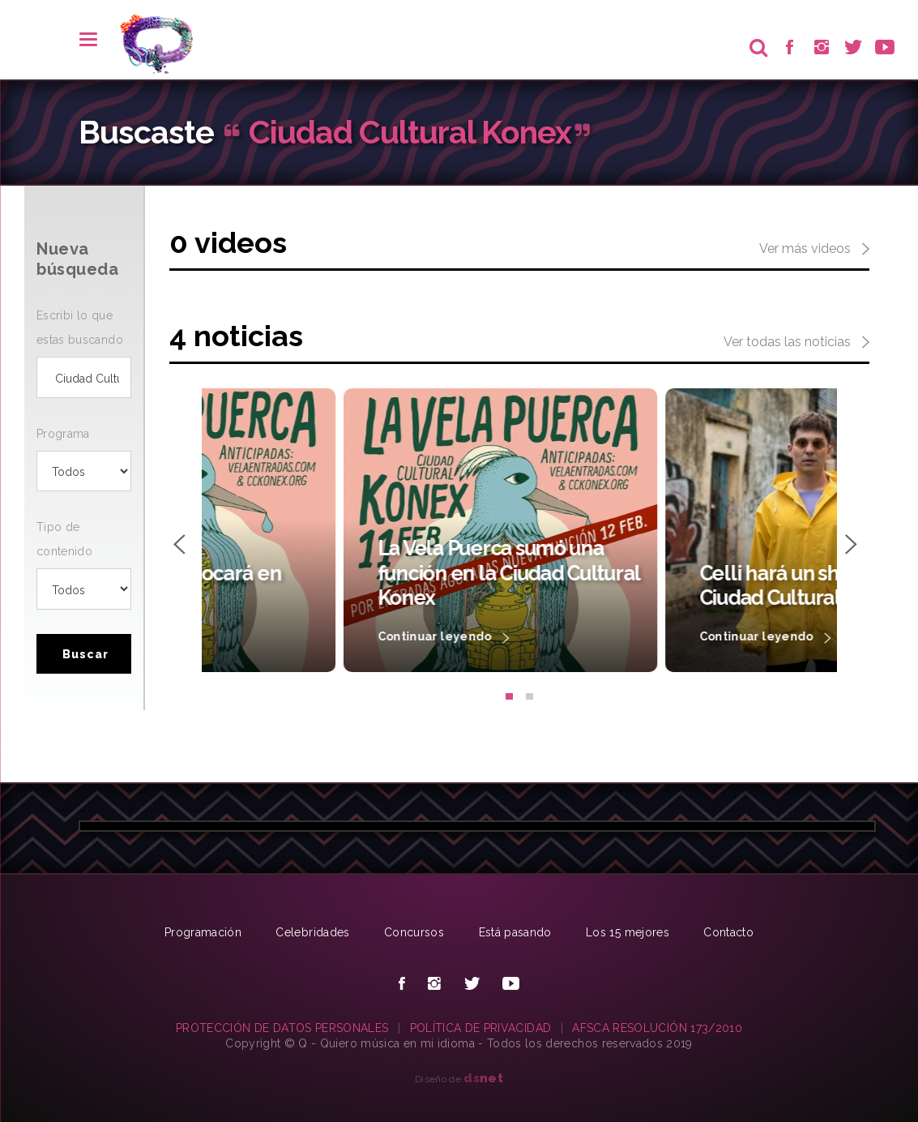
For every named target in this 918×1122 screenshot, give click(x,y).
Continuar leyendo (301, 638)
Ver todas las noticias (796, 343)
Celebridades (312, 932)
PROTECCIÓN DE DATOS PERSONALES (282, 1027)
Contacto (728, 932)
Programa (63, 433)
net (483, 1078)
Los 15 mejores (627, 932)
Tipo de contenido (64, 539)
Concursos (414, 932)
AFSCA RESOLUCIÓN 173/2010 (657, 1027)
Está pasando (515, 932)
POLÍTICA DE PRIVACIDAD (481, 1027)
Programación (202, 932)
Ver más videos (814, 249)
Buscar (85, 654)
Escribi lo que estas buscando (79, 327)
